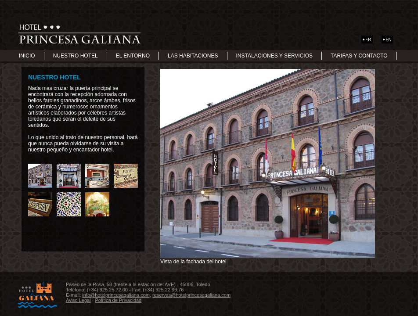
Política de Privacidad (118, 300)
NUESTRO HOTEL (75, 56)
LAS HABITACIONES (193, 56)
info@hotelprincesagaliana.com (116, 295)
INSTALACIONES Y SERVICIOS (274, 56)
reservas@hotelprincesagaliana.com (191, 295)
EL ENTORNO (133, 56)
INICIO (27, 56)
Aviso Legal (78, 300)
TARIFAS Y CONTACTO (359, 56)
